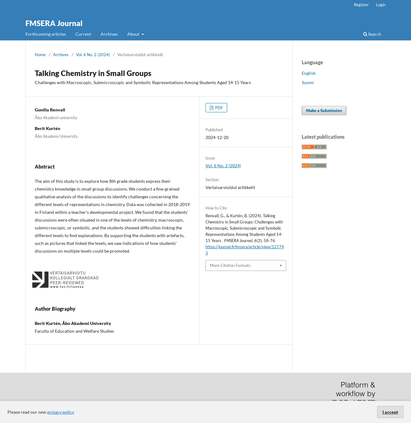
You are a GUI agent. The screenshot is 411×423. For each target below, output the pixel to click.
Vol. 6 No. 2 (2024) (93, 54)
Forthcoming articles (45, 34)
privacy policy (60, 412)
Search (372, 34)
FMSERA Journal (54, 23)
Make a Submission (324, 110)
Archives (109, 34)
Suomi (308, 82)
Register (361, 4)
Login (381, 4)
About (133, 34)
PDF (218, 107)
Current (83, 34)
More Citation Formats (230, 265)
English (309, 73)
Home (40, 54)
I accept (390, 412)
